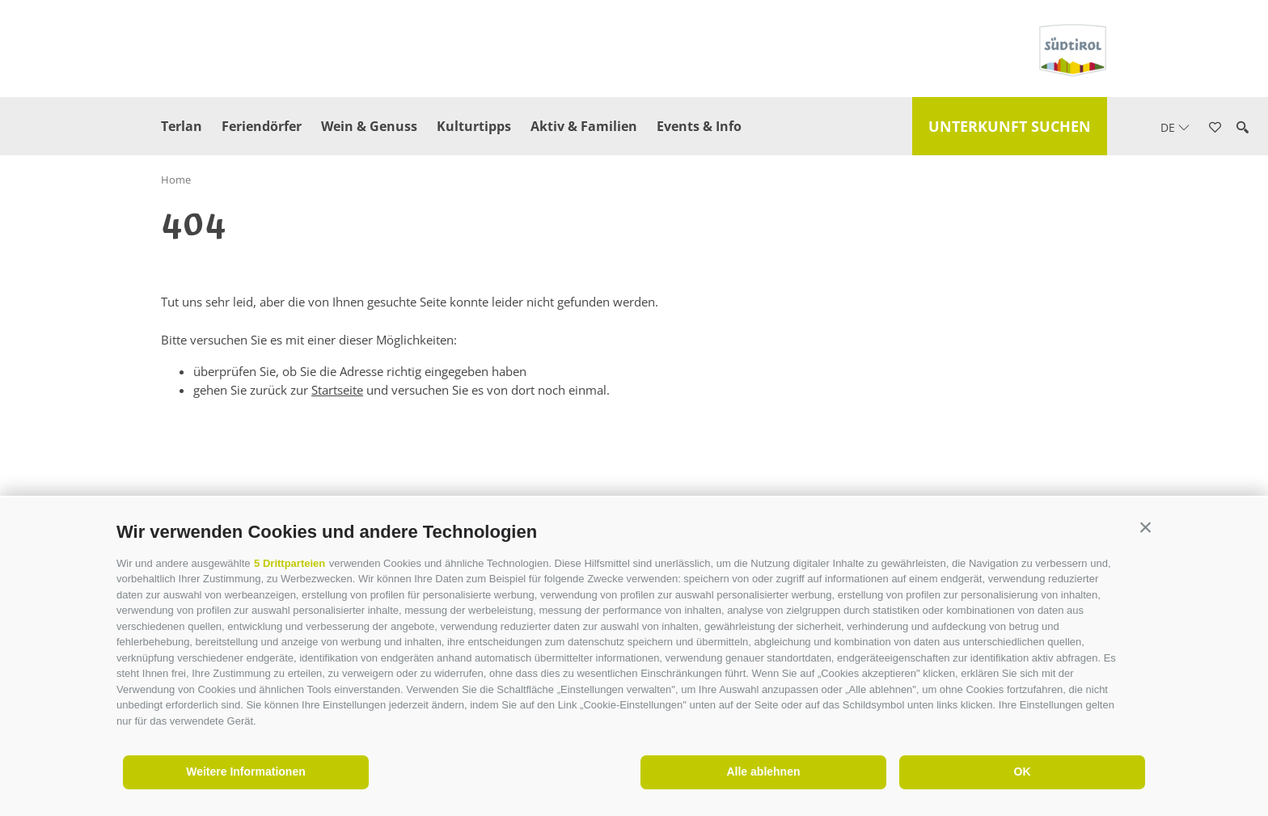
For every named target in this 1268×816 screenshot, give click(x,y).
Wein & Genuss (369, 126)
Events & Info (699, 126)
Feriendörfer (262, 126)
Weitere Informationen (246, 771)
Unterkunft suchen (1009, 126)
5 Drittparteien (289, 563)
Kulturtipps (474, 126)
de (1175, 127)
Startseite (337, 390)
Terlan (181, 126)
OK (1022, 771)
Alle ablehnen (763, 771)
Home (176, 179)
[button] (1145, 528)
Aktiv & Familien (583, 126)
